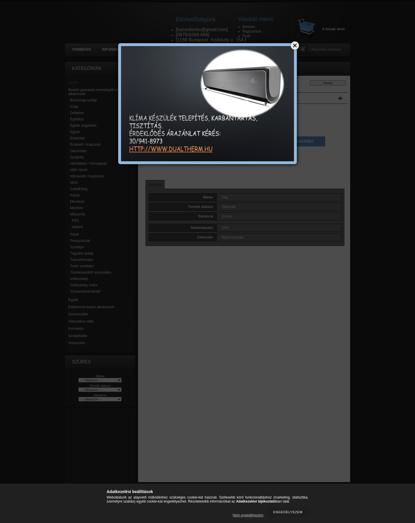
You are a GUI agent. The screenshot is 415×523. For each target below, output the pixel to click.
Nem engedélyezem (248, 515)
